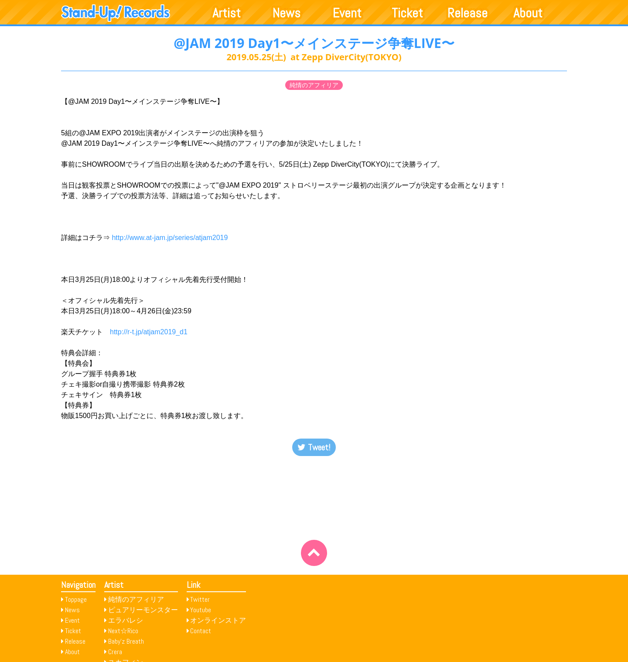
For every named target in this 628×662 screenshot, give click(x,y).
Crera (115, 651)
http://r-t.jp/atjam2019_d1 (149, 332)
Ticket (407, 13)
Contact (200, 630)
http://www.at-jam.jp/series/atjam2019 (170, 237)
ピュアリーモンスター (143, 609)
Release (467, 13)
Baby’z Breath (126, 641)
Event (347, 13)
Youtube (200, 609)
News (286, 13)
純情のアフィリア (314, 85)
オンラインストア (218, 620)
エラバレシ (125, 620)
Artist (226, 13)
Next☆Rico (123, 630)
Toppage (76, 599)
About (528, 13)
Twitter (200, 599)
